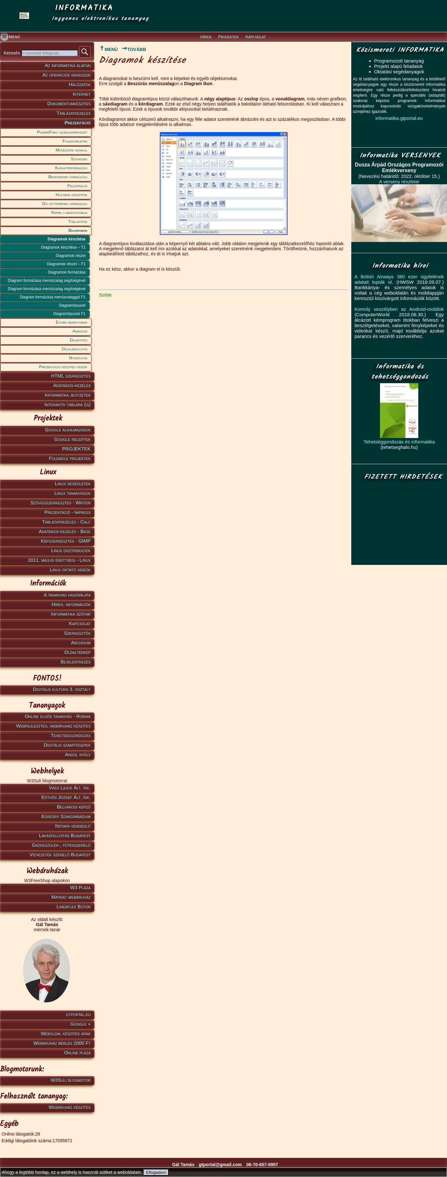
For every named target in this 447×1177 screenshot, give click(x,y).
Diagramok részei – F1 (66, 264)
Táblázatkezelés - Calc (66, 521)
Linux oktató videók (70, 569)
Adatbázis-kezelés (72, 385)
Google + (80, 1024)
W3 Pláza (80, 887)
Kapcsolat (255, 37)
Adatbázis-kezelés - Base (65, 531)
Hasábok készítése (71, 194)
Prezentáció (77, 122)
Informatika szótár (71, 614)
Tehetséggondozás (71, 735)
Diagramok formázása (67, 272)
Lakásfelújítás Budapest (65, 835)
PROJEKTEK (76, 448)
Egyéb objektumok (71, 322)
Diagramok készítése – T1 (63, 247)
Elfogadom (156, 1172)
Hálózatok (80, 84)
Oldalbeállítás (74, 349)
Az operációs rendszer (66, 74)
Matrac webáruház (71, 897)
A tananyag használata (67, 594)
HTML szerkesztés (71, 375)
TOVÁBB (134, 49)
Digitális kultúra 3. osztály (62, 689)
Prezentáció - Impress (67, 512)
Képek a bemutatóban (69, 212)
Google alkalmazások (68, 429)
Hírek (206, 37)
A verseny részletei (399, 181)
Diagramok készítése (67, 239)
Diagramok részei (71, 255)
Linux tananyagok (72, 493)
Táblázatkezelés (73, 113)
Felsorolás (77, 185)
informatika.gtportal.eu (399, 118)
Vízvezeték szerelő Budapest (60, 854)
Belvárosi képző (74, 806)
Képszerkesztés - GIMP (66, 541)
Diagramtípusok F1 (69, 313)
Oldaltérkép (77, 652)
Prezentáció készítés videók (63, 366)
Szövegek (79, 159)
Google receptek (72, 439)
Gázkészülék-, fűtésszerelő (61, 845)
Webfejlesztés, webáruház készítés (53, 725)
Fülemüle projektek (70, 458)
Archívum (81, 642)
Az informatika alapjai (68, 65)
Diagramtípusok (72, 305)
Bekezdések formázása (67, 176)
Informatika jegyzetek (68, 395)
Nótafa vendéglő (73, 826)
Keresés (12, 52)
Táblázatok (77, 221)
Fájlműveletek (75, 141)
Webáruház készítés (70, 1107)
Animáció (79, 331)
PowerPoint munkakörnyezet (62, 132)
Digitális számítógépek (67, 745)
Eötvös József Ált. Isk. (66, 797)
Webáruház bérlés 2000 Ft (62, 1043)
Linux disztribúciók (71, 550)
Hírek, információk (71, 604)
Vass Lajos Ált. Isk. (70, 787)
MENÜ (108, 49)
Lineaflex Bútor (73, 906)
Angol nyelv (78, 754)
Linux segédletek (73, 483)
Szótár (105, 294)
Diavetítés (78, 340)
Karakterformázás (71, 167)
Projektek (228, 37)
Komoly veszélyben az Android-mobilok (399, 309)
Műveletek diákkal (71, 150)
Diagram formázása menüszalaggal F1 (53, 297)
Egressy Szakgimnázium (66, 816)
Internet (82, 94)
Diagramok (78, 230)
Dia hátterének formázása (64, 203)
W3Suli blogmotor (71, 1080)
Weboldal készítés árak (66, 1033)
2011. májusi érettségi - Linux (59, 560)
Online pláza (77, 1052)
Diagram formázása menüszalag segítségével (47, 280)
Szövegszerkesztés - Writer (61, 502)
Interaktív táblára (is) (67, 404)
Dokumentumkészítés (69, 103)
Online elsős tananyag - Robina (58, 716)
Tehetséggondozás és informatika (399, 441)
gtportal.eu (78, 1014)
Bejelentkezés (76, 661)
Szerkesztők (77, 633)
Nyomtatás (78, 357)
